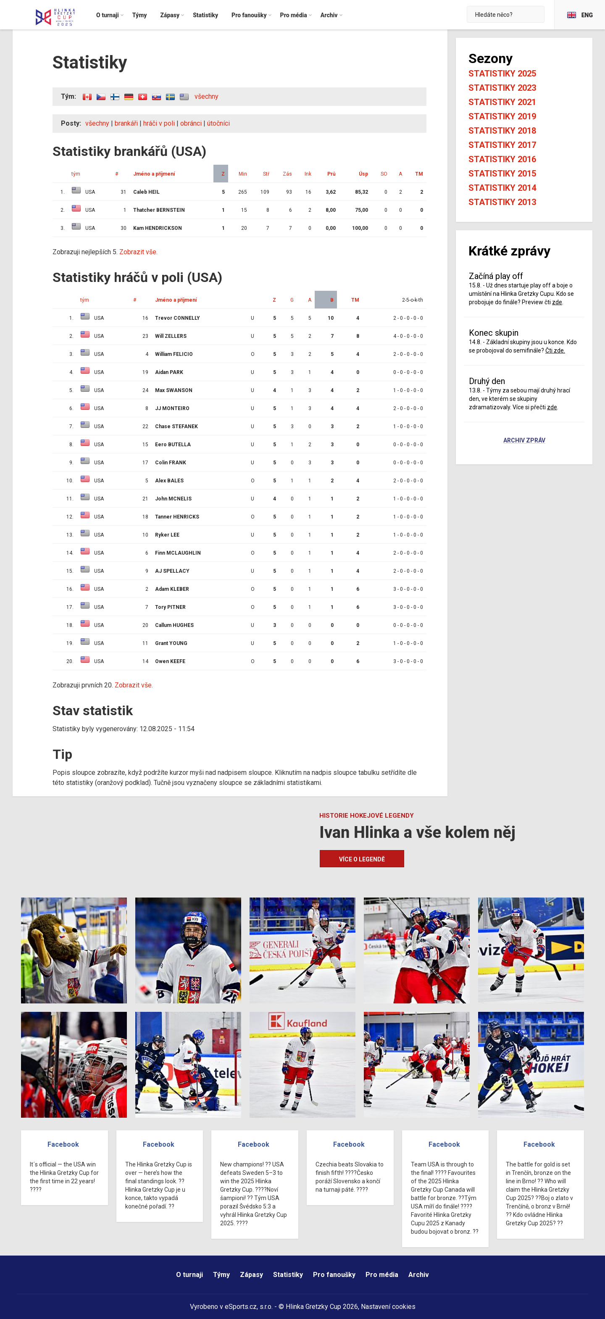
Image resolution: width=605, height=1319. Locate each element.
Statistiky (288, 1275)
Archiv (418, 1275)
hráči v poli (159, 123)
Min (243, 174)
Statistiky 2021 (502, 102)
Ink (308, 174)
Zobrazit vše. (138, 252)
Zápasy (251, 1275)
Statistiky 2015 (502, 173)
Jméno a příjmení (154, 174)
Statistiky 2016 (502, 159)
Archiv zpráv (524, 441)
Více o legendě (362, 859)
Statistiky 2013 (502, 202)
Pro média (382, 1275)
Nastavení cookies (388, 1307)
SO (384, 174)
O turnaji (189, 1275)
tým (75, 174)
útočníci (218, 123)
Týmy (221, 1275)
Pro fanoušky (334, 1275)
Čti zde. (555, 350)
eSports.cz (241, 1307)
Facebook (63, 1144)
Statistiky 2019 (502, 116)
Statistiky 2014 (502, 188)
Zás (287, 174)
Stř (266, 174)
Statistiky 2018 (502, 131)
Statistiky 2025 (502, 73)
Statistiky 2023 (502, 88)
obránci (191, 123)
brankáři (126, 123)
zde (557, 302)
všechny (206, 96)
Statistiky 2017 (502, 145)
